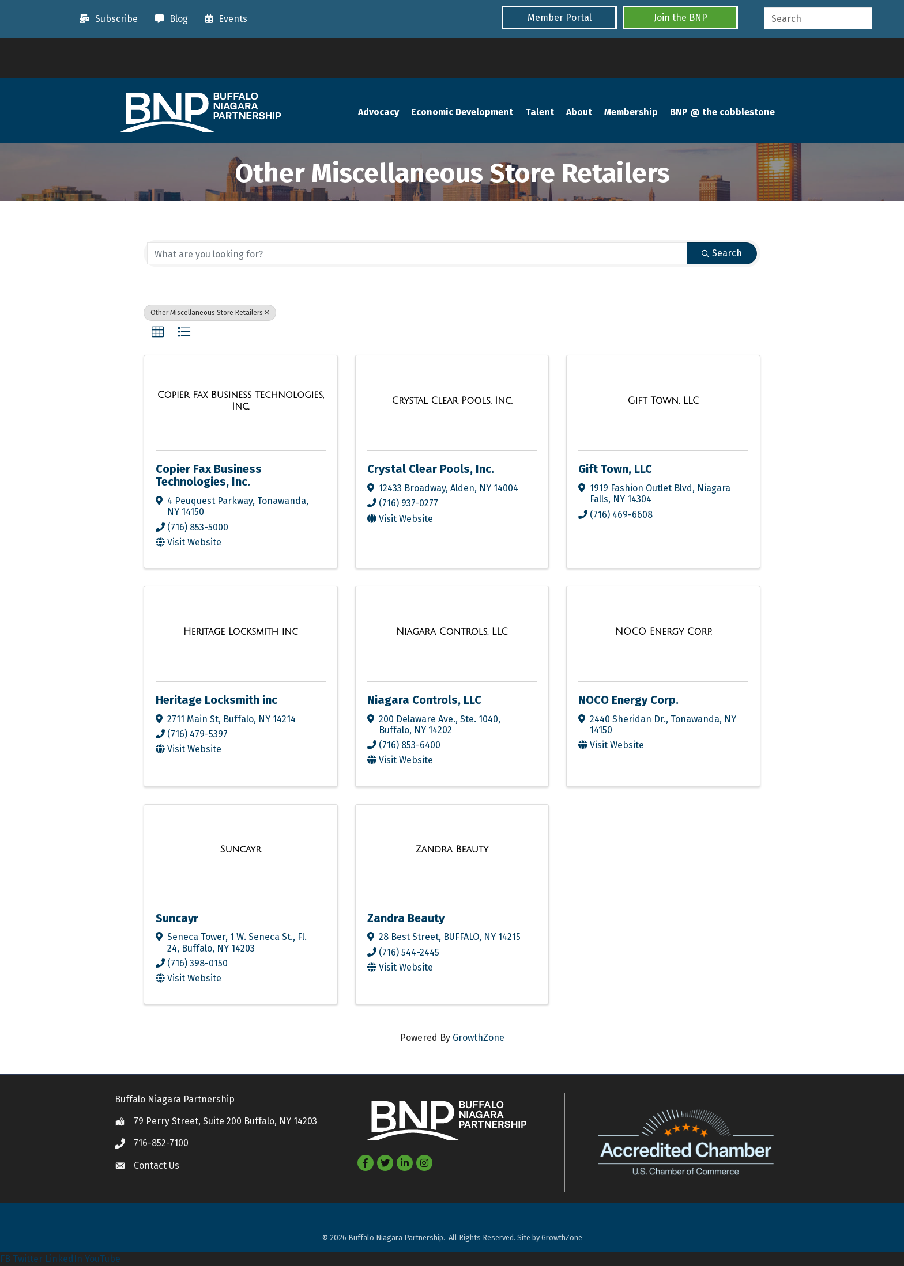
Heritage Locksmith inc (216, 700)
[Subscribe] (106, 19)
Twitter (28, 1258)
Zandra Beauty (406, 918)
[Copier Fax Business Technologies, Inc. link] (241, 400)
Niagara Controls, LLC (424, 700)
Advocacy (378, 112)
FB (5, 1258)
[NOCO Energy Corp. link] (663, 632)
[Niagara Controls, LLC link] (452, 632)
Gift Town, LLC (615, 469)
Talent (539, 112)
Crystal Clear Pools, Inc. (430, 469)
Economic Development (462, 112)
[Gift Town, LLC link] (663, 401)
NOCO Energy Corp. (628, 700)
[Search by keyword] (417, 253)
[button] (559, 17)
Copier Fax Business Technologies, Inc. (209, 475)
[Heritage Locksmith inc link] (240, 632)
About (579, 112)
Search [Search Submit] (722, 253)
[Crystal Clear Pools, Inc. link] (451, 401)
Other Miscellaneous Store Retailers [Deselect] (209, 313)
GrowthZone (478, 1037)
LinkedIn (63, 1258)
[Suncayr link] (240, 849)
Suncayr (177, 918)
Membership (631, 112)
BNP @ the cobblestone (722, 112)
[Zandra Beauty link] (452, 849)
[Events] (223, 19)
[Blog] (168, 19)
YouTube (102, 1258)
